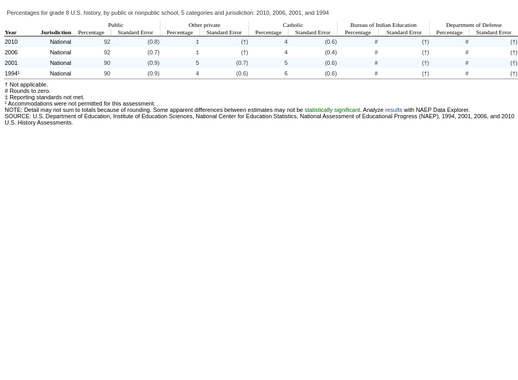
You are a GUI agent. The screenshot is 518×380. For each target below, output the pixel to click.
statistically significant (332, 110)
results (393, 110)
